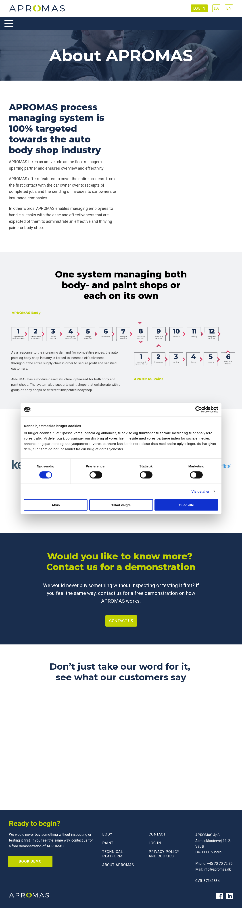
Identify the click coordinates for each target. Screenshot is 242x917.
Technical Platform (112, 854)
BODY (107, 834)
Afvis (56, 505)
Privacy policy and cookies (164, 854)
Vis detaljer (201, 491)
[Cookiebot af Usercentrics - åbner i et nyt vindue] (198, 409)
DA (216, 8)
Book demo (30, 861)
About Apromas (118, 865)
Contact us (121, 620)
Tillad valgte (121, 505)
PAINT (107, 843)
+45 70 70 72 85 (220, 863)
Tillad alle (186, 505)
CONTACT (157, 834)
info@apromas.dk (217, 869)
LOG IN (155, 843)
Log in (199, 8)
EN (229, 8)
